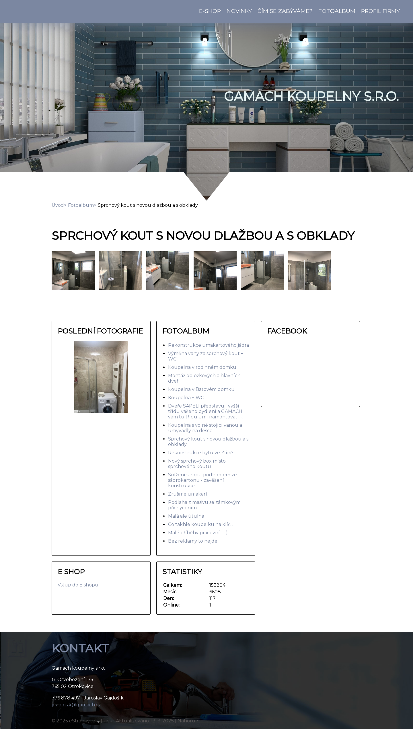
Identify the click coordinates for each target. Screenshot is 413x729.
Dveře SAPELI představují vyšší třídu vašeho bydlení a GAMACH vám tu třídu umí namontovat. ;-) (206, 411)
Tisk (107, 721)
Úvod (58, 205)
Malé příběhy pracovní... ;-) (198, 532)
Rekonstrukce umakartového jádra (208, 345)
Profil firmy (380, 10)
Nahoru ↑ (188, 721)
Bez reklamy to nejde (192, 541)
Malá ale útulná (186, 516)
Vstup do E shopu (78, 585)
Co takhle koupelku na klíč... (200, 524)
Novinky (239, 10)
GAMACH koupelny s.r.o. (311, 96)
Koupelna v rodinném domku (202, 367)
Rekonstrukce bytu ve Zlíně (200, 452)
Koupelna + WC (186, 397)
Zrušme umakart (188, 494)
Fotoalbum (336, 10)
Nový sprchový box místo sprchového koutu (197, 463)
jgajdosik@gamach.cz (76, 704)
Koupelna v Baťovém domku (201, 389)
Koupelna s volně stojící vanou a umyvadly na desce (205, 427)
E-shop (210, 10)
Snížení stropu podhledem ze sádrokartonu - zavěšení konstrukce (202, 480)
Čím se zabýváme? (285, 10)
